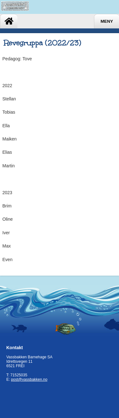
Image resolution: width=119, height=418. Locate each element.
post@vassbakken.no (29, 379)
